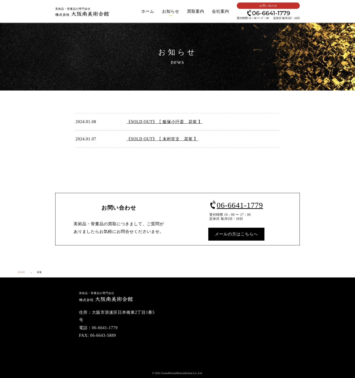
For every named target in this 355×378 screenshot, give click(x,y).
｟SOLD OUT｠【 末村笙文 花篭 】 (162, 139)
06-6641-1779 (268, 13)
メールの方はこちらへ (236, 234)
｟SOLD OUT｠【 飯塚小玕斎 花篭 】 (165, 122)
